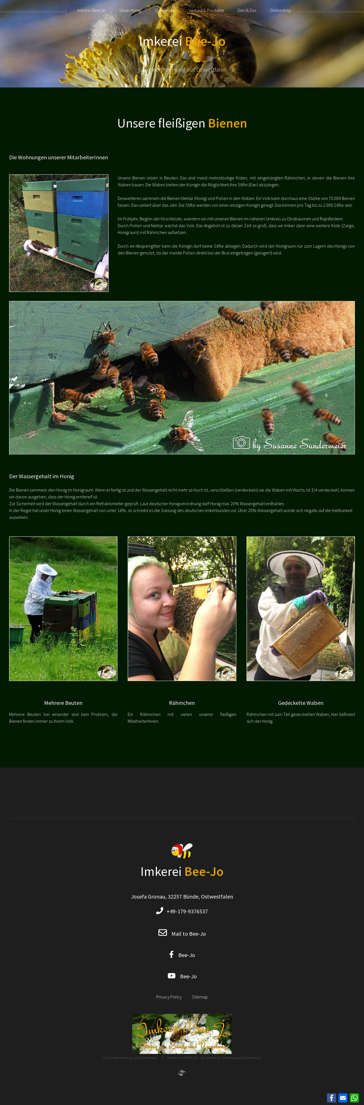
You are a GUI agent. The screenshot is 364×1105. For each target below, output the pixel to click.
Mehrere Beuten (63, 702)
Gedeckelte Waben (300, 702)
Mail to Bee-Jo (188, 933)
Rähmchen (182, 702)
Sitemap (200, 997)
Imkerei (182, 40)
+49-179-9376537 (185, 911)
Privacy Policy (169, 997)
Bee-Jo (184, 954)
